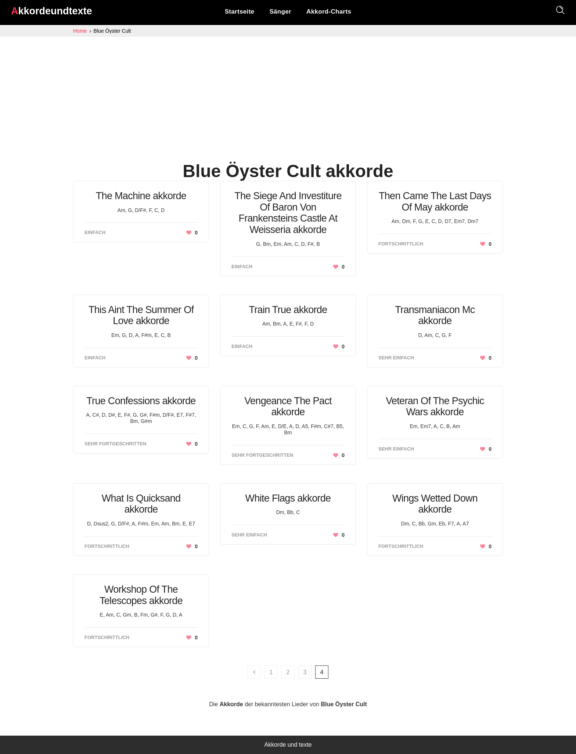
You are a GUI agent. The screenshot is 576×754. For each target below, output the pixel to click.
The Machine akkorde (141, 195)
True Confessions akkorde (140, 400)
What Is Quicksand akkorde (141, 504)
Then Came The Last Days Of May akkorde (435, 201)
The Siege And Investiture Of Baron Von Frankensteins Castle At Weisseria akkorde (288, 212)
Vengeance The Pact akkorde (288, 406)
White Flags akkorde (288, 498)
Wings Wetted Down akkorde (435, 504)
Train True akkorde (288, 309)
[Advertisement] (288, 91)
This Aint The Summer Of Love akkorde (141, 315)
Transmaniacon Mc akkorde (435, 315)
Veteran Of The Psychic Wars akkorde (435, 406)
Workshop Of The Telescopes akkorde (141, 595)
